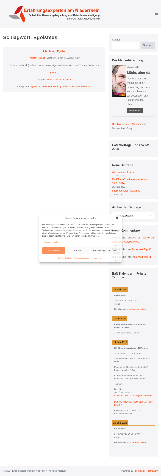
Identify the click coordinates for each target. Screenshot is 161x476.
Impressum (98, 258)
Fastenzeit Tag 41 (141, 257)
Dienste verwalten (51, 242)
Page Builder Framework (146, 471)
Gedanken (47, 86)
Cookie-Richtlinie (65, 258)
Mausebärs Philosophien (59, 79)
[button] (117, 218)
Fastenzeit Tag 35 (141, 249)
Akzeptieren (53, 250)
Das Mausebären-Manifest (127, 124)
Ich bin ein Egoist (54, 51)
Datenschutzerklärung (83, 258)
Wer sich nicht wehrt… (124, 172)
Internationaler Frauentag (126, 190)
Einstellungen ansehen (105, 250)
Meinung (57, 86)
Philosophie (68, 86)
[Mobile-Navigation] (156, 14)
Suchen (116, 39)
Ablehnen (78, 250)
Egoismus (35, 86)
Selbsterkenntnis (83, 86)
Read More (134, 110)
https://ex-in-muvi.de (136, 309)
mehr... (54, 72)
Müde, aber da (138, 73)
